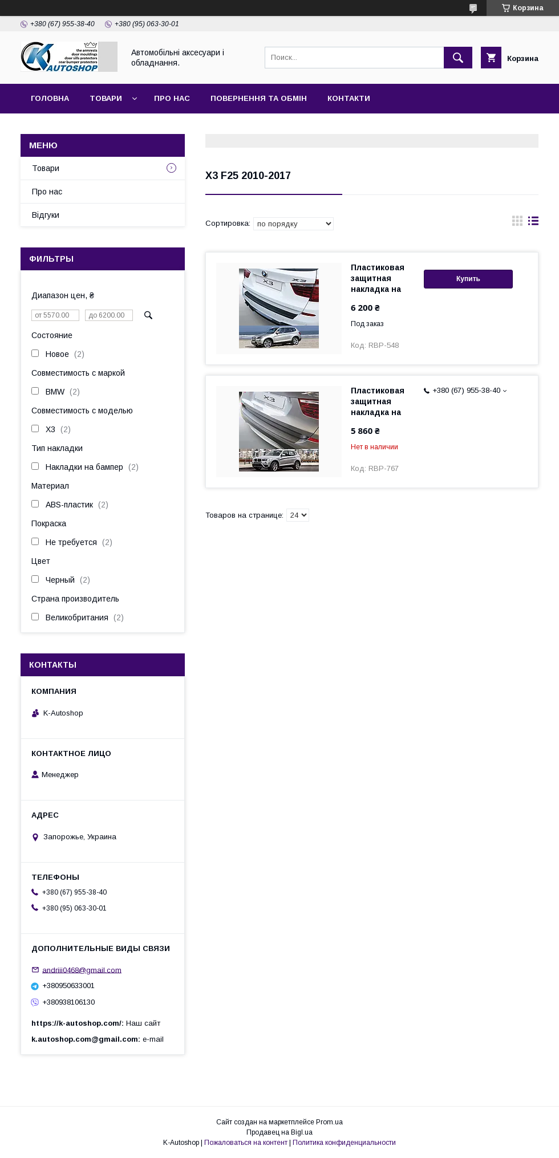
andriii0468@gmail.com (81, 969)
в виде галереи (517, 223)
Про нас (172, 98)
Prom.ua (329, 1122)
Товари (106, 98)
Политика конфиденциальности (344, 1143)
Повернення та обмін (258, 98)
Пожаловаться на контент (245, 1143)
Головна (50, 98)
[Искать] (458, 57)
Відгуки (45, 215)
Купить (468, 279)
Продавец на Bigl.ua (279, 1132)
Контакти (348, 98)
